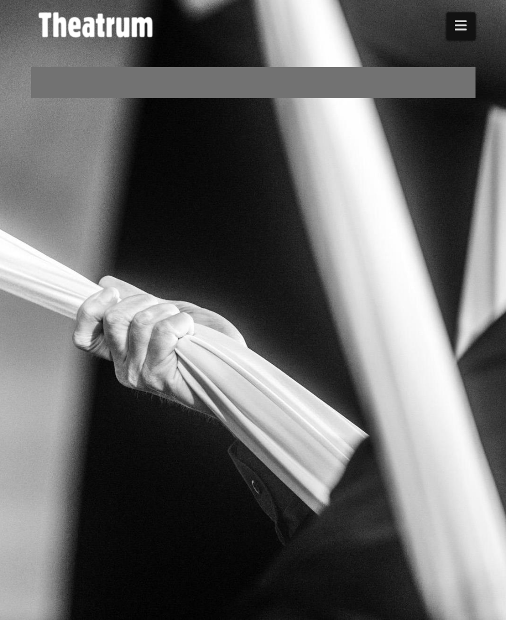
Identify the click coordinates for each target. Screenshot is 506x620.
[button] (461, 26)
